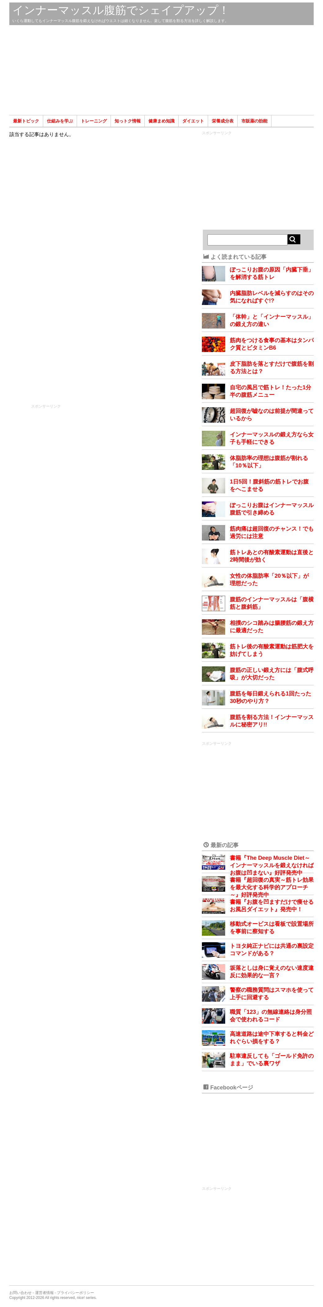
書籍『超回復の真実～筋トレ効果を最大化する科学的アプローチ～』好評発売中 (272, 887)
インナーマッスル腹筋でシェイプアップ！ (121, 10)
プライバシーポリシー (75, 1293)
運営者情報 (44, 1293)
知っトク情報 (128, 120)
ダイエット (193, 120)
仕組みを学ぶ (60, 120)
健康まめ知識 (161, 120)
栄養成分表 (223, 120)
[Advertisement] (161, 70)
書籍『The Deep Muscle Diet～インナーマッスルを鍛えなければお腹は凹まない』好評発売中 (272, 865)
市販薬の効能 (254, 120)
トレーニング (94, 120)
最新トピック (26, 120)
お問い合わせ (20, 1293)
